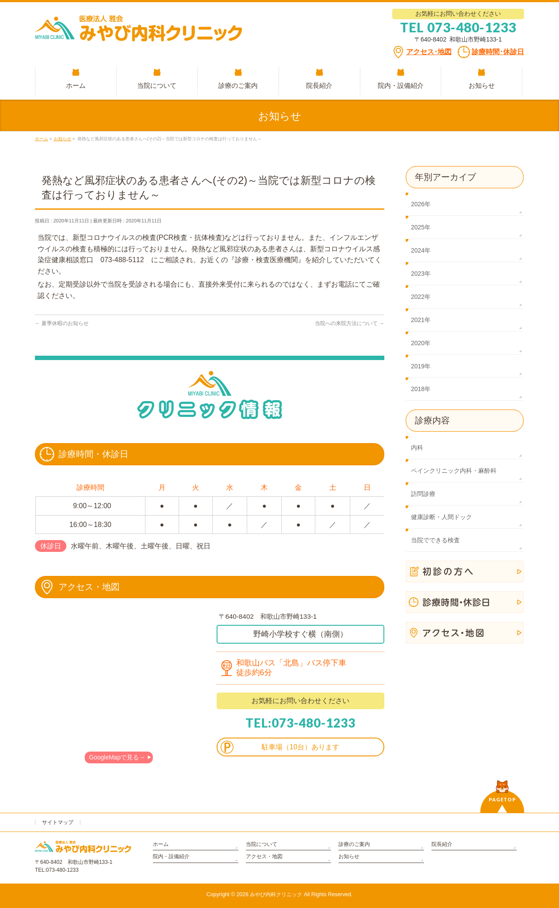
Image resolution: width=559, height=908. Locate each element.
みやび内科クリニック (276, 894)
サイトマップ (57, 822)
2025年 (421, 227)
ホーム (161, 844)
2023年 (421, 273)
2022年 (421, 296)
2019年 (421, 366)
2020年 (421, 343)
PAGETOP (502, 799)
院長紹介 (441, 844)
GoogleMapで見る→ (117, 757)
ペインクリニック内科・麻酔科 (454, 470)
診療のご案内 (354, 844)
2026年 (421, 204)
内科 (417, 447)
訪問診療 (423, 493)
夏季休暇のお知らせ (62, 323)
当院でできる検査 (435, 540)
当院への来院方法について (349, 323)
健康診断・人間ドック (441, 516)
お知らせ (348, 856)
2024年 (421, 250)
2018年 (421, 388)
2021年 (421, 319)
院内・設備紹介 (171, 856)
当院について (261, 844)
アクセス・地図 (264, 856)
